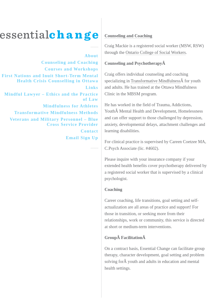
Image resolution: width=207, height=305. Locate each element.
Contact (89, 131)
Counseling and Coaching (69, 62)
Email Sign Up (82, 137)
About (91, 55)
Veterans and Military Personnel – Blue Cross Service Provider (54, 122)
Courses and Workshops (71, 69)
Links (92, 87)
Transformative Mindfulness (155, 80)
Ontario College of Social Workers (156, 52)
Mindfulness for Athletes (70, 105)
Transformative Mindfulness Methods (56, 112)
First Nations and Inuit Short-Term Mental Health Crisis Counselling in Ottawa (50, 78)
